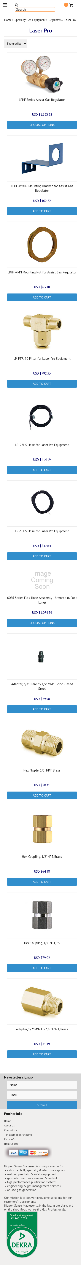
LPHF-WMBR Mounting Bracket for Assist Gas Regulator (42, 188)
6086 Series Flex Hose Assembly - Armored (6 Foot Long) (42, 600)
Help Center (11, 1143)
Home (7, 19)
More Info (9, 1139)
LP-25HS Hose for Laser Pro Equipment (42, 445)
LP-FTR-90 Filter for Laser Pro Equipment (42, 358)
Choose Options (42, 125)
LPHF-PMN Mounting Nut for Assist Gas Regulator (42, 272)
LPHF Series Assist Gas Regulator (42, 100)
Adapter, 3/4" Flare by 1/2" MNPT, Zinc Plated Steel (42, 686)
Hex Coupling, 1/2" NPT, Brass (42, 857)
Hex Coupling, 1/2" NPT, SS (42, 943)
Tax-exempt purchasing (18, 1134)
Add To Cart (42, 211)
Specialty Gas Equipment (29, 19)
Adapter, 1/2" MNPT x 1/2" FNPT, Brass (42, 1029)
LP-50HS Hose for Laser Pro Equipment (42, 531)
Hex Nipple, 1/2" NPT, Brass (42, 770)
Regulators (55, 19)
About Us (9, 1125)
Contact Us (10, 1130)
